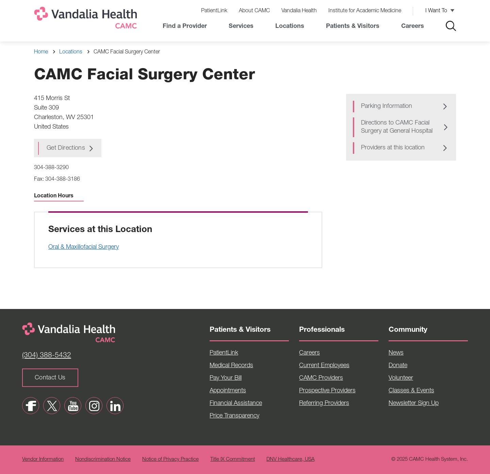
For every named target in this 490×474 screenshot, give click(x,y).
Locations (289, 26)
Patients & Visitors (352, 26)
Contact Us (50, 378)
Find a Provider (185, 26)
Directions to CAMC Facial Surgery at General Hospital (396, 127)
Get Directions (66, 148)
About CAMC (254, 11)
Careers (412, 26)
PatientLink (214, 11)
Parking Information (386, 106)
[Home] (87, 19)
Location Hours (59, 196)
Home (41, 52)
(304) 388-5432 (46, 355)
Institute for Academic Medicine (364, 11)
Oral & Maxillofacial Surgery (83, 247)
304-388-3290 (51, 168)
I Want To (436, 11)
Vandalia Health (299, 11)
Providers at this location (393, 148)
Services (241, 26)
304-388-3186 (62, 179)
